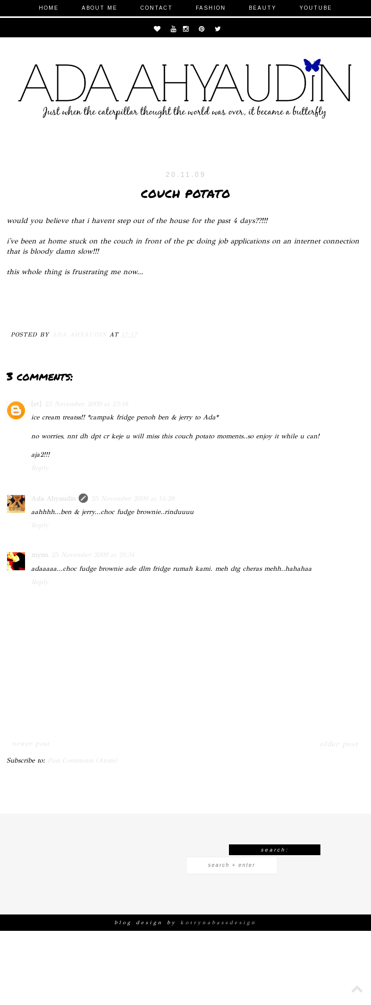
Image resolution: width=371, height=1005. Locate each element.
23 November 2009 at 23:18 (86, 404)
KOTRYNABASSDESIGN (218, 923)
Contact (157, 8)
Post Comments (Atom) (82, 760)
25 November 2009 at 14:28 (132, 499)
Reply (40, 468)
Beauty (262, 8)
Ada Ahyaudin (53, 499)
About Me (100, 8)
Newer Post (31, 744)
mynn (39, 555)
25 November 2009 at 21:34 (92, 555)
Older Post (339, 744)
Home (49, 8)
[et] (36, 404)
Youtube (315, 8)
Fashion (211, 8)
